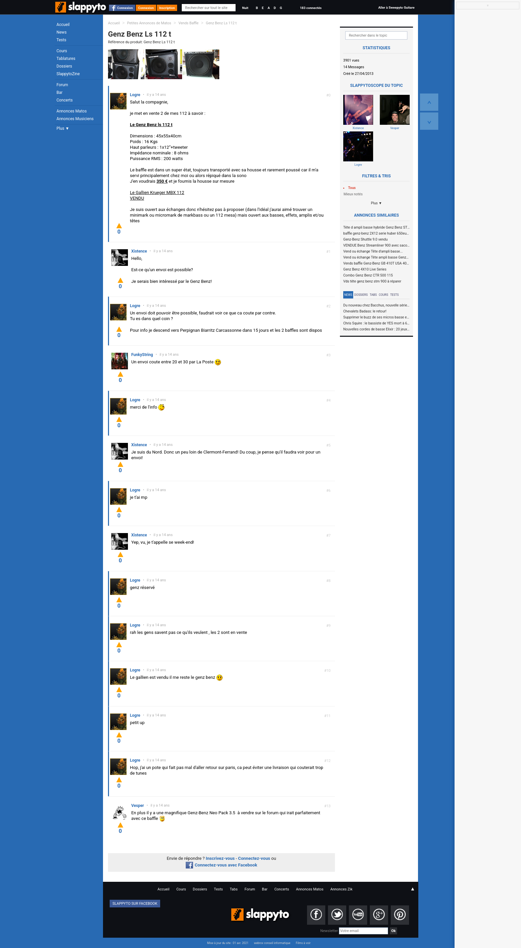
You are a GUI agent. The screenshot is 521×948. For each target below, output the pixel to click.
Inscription (167, 8)
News (61, 32)
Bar (59, 92)
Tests (61, 40)
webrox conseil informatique (272, 943)
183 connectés (310, 8)
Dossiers (64, 66)
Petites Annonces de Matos (149, 23)
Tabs (373, 294)
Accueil (63, 24)
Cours (61, 51)
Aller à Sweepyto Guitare (396, 7)
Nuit (245, 8)
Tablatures (65, 58)
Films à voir (303, 943)
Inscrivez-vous (220, 858)
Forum (62, 85)
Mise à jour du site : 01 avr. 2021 (227, 943)
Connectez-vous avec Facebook (221, 864)
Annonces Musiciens (75, 118)
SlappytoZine (68, 74)
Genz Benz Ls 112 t (221, 23)
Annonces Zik (341, 889)
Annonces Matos (71, 111)
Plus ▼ (62, 128)
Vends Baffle (188, 23)
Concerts (64, 100)
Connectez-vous (254, 858)
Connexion (125, 8)
